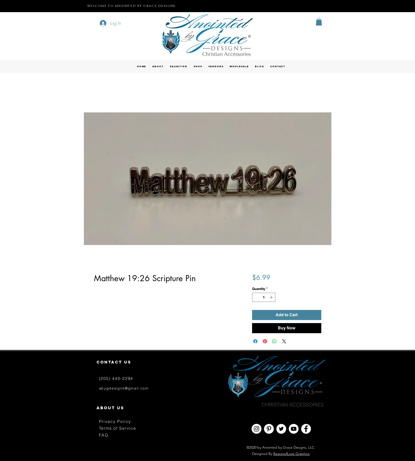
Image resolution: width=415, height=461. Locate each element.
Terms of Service (117, 428)
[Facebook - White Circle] (306, 429)
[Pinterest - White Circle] (269, 429)
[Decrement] (256, 297)
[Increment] (272, 297)
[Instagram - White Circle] (256, 429)
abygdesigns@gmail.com (124, 388)
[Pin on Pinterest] (265, 341)
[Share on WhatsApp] (275, 341)
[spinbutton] (264, 297)
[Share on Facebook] (255, 341)
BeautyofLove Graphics (291, 453)
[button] (319, 22)
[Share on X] (284, 341)
